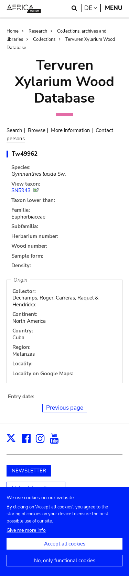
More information (70, 130)
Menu (113, 8)
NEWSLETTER (29, 470)
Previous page (64, 408)
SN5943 (21, 190)
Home (13, 31)
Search (14, 130)
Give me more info (26, 536)
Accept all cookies (64, 549)
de (92, 8)
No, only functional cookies (64, 566)
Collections (44, 39)
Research (38, 31)
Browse (36, 130)
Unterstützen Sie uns (36, 487)
